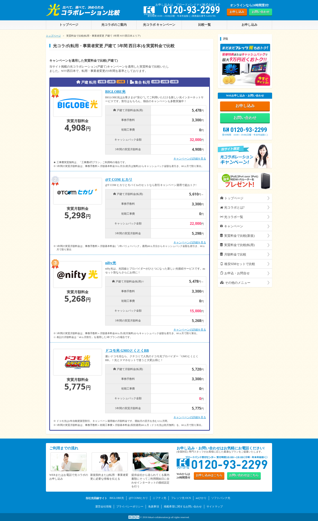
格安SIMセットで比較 (237, 264)
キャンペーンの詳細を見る (189, 158)
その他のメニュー (235, 283)
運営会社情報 (103, 506)
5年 (121, 81)
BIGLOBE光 (115, 92)
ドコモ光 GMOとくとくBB (127, 350)
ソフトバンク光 (220, 498)
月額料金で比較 (233, 255)
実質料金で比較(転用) (237, 245)
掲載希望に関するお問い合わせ (183, 506)
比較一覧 (204, 24)
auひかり (201, 498)
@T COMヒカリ (138, 498)
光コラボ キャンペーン (159, 24)
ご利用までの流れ (63, 448)
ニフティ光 (159, 498)
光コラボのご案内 (114, 24)
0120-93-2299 (245, 130)
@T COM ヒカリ (118, 179)
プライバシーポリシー (129, 506)
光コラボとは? (232, 208)
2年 (111, 81)
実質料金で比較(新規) (237, 236)
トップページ (53, 35)
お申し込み (237, 12)
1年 (102, 81)
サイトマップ (214, 506)
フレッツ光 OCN (181, 498)
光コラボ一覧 (231, 217)
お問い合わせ (260, 12)
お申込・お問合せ (235, 273)
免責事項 (153, 506)
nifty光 (110, 263)
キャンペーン (231, 226)
